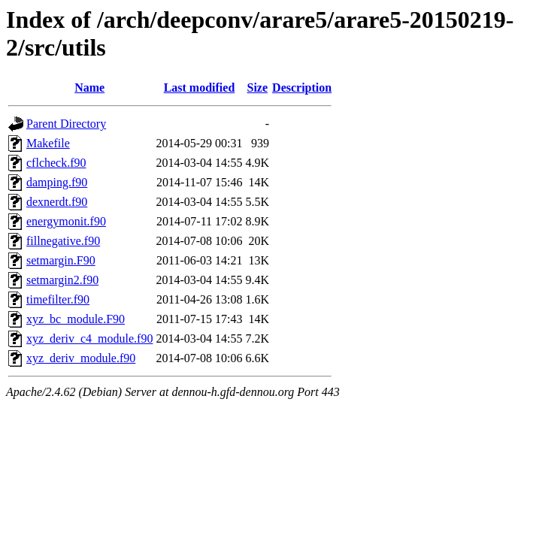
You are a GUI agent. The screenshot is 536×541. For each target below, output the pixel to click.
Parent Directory (66, 123)
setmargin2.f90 (62, 280)
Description (302, 87)
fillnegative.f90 (63, 240)
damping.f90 (56, 182)
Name (89, 87)
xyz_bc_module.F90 (75, 319)
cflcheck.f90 (56, 162)
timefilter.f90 (57, 299)
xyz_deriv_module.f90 (80, 358)
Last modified (199, 87)
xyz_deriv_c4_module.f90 (89, 338)
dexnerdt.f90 (56, 201)
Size (257, 87)
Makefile (48, 143)
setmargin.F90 (60, 260)
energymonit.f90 (66, 221)
